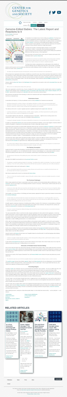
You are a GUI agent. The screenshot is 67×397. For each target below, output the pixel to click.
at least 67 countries (54, 286)
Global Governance (9, 295)
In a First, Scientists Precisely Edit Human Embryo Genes (11, 328)
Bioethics (7, 297)
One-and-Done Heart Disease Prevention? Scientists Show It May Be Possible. (41, 328)
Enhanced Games (24, 348)
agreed (26, 261)
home (20, 22)
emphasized (12, 185)
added (28, 340)
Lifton (12, 268)
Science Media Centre (37, 254)
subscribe (58, 379)
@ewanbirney (8, 79)
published (51, 38)
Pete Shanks (10, 34)
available (37, 100)
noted (6, 183)
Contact (8, 383)
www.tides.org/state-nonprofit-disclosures (31, 389)
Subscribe (41, 25)
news (39, 89)
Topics (34, 22)
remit (46, 108)
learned (19, 122)
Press (40, 22)
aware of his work (50, 273)
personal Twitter (30, 159)
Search (25, 25)
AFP (58, 90)
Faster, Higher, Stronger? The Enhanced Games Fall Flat (26, 327)
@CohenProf (54, 78)
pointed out (19, 68)
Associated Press (16, 241)
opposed (42, 228)
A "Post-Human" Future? (30, 295)
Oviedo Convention (20, 285)
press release (30, 42)
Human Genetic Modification (31, 294)
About (46, 22)
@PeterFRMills (47, 78)
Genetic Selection (39, 355)
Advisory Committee (48, 126)
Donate (34, 25)
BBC (8, 92)
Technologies (8, 294)
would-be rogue (11, 261)
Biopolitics (27, 297)
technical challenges (11, 194)
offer (45, 229)
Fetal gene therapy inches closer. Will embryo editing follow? (54, 328)
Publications (27, 22)
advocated (13, 206)
